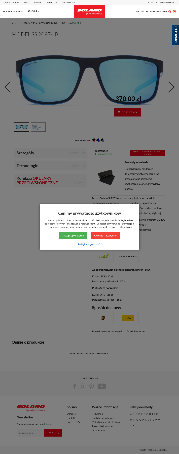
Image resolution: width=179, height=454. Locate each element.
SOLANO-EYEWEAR (165, 2)
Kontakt (38, 2)
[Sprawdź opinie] (175, 36)
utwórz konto (158, 11)
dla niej (7, 11)
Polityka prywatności (89, 244)
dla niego (18, 11)
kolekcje (32, 11)
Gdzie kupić (52, 2)
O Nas (26, 2)
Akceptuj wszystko (73, 235)
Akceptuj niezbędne (105, 235)
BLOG (150, 2)
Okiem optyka (69, 2)
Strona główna (12, 2)
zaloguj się (142, 11)
